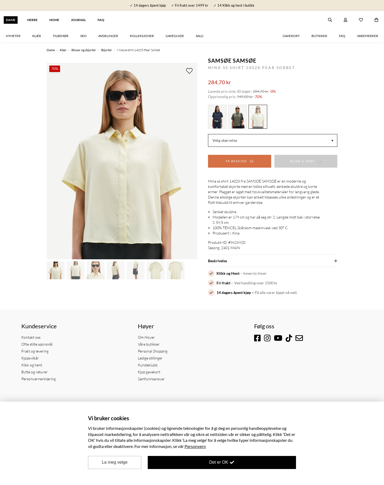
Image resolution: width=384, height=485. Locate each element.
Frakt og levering (35, 351)
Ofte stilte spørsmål (37, 344)
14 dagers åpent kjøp (234, 292)
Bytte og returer (34, 372)
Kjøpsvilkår (30, 358)
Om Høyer (146, 337)
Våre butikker (149, 344)
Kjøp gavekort (149, 372)
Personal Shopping (152, 351)
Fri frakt (223, 283)
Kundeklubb (148, 365)
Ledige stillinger (150, 358)
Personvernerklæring (38, 379)
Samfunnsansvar (151, 379)
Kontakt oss (31, 337)
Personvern (195, 446)
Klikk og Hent (228, 273)
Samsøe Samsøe (232, 60)
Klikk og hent (31, 365)
